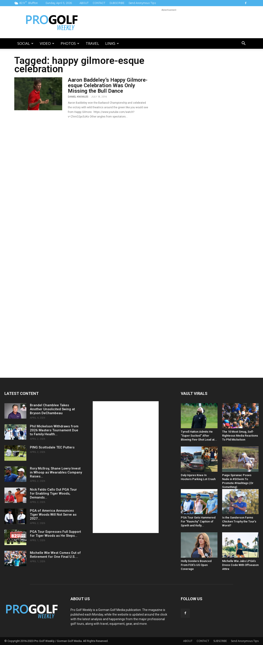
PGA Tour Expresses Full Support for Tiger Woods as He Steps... (55, 534)
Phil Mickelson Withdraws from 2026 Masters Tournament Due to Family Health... (54, 430)
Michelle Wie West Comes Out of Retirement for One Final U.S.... (55, 555)
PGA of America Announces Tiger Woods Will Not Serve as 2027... (53, 514)
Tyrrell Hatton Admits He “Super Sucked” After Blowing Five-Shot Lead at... (199, 435)
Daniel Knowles (78, 96)
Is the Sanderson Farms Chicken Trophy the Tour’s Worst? (239, 521)
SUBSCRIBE (116, 3)
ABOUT (84, 3)
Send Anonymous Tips (142, 3)
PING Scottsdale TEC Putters (52, 447)
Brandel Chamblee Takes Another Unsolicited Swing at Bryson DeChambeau (52, 409)
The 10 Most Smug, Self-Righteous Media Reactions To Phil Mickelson (240, 435)
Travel (92, 43)
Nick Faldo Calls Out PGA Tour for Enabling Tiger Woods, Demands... (53, 493)
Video (47, 43)
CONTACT (99, 3)
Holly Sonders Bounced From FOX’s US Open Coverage (196, 565)
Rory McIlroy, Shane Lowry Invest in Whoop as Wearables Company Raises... (56, 472)
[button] (243, 44)
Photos (70, 43)
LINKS (112, 43)
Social (25, 43)
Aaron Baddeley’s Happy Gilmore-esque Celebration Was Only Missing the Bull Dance (107, 85)
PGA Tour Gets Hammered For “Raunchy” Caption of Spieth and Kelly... (198, 521)
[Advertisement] (169, 22)
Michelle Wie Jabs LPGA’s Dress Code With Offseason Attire (240, 565)
